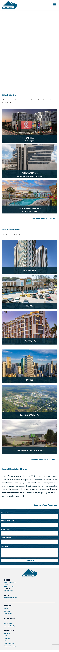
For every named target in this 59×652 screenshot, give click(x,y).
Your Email (5, 529)
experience (9, 630)
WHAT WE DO (9, 618)
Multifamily (7, 633)
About (6, 608)
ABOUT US (8, 606)
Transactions (8, 623)
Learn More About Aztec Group (45, 505)
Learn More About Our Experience (42, 460)
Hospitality (7, 638)
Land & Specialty (9, 643)
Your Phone (6, 538)
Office (6, 641)
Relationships (8, 613)
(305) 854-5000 (8, 591)
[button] (54, 4)
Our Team (7, 611)
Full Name (5, 512)
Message (4, 546)
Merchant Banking (9, 626)
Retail (6, 635)
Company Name (7, 521)
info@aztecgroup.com (10, 597)
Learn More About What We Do (43, 218)
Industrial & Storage (10, 646)
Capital (6, 621)
